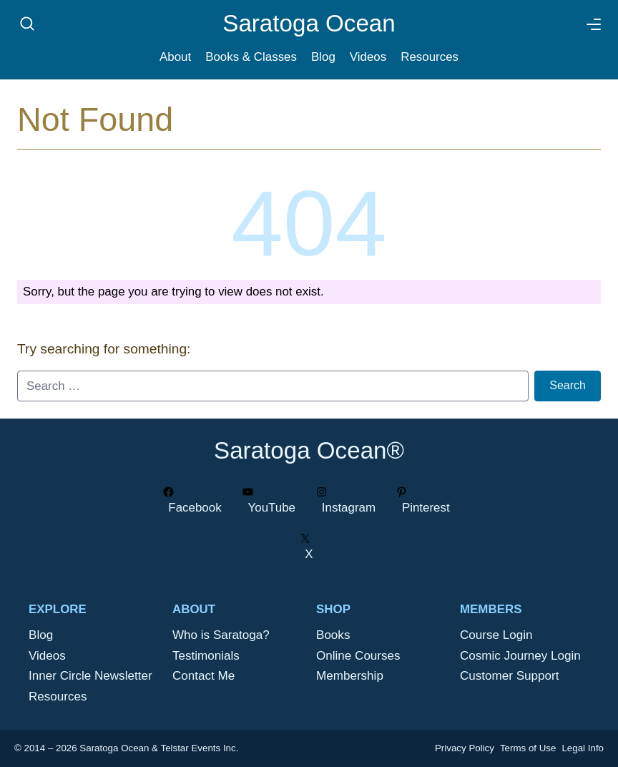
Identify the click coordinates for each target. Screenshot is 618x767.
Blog (323, 57)
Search (567, 385)
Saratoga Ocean (308, 23)
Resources (429, 57)
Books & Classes (251, 57)
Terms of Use (528, 748)
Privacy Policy (464, 748)
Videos (368, 57)
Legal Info (582, 748)
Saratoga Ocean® (309, 450)
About (175, 57)
